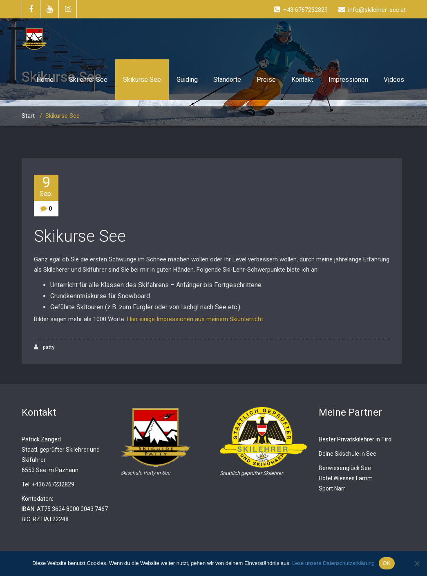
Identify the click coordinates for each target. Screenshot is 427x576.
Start (28, 115)
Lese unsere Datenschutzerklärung (333, 563)
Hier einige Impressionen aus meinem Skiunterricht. (195, 319)
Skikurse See (142, 79)
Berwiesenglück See (345, 468)
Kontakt (302, 79)
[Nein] (417, 563)
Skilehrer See (88, 79)
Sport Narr (332, 488)
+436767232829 (53, 484)
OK (387, 563)
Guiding (187, 79)
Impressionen (348, 79)
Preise (266, 79)
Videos (394, 79)
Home (45, 79)
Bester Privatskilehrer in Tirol (356, 439)
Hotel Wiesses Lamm (346, 478)
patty (44, 347)
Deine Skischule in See (347, 453)
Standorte (227, 79)
